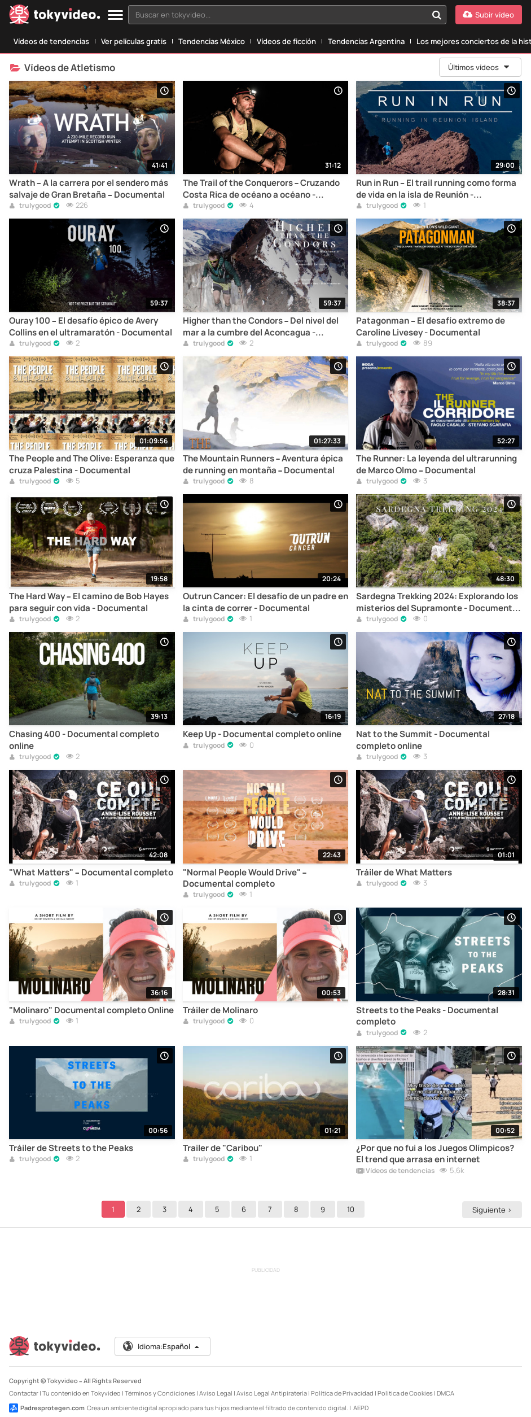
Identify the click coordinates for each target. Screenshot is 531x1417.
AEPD (360, 1407)
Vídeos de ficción (286, 41)
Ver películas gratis (133, 41)
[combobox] (287, 14)
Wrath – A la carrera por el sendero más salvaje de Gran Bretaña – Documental (88, 188)
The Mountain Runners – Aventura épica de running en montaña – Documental (263, 464)
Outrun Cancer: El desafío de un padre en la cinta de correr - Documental (265, 602)
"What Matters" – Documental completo (91, 872)
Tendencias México (211, 41)
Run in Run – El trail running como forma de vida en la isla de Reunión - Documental (436, 188)
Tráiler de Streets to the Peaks (71, 1148)
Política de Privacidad (342, 1393)
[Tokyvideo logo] (54, 16)
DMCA (445, 1393)
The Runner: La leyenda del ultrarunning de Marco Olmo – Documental (436, 464)
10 (352, 1209)
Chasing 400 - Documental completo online (84, 740)
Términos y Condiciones (160, 1393)
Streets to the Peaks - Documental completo (427, 1016)
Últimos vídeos (479, 67)
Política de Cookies (405, 1393)
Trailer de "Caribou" (222, 1148)
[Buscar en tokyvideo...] (436, 14)
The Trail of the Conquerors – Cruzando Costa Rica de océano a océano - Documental (261, 188)
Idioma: (161, 1346)
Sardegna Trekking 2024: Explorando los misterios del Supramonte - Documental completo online (438, 602)
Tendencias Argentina (366, 41)
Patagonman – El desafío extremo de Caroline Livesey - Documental (430, 326)
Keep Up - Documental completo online (262, 734)
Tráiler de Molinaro (220, 1010)
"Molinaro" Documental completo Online (91, 1010)
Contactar (23, 1393)
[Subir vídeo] (488, 14)
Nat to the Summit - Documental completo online (423, 740)
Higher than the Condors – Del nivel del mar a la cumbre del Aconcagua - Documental (261, 326)
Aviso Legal (215, 1393)
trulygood (30, 206)
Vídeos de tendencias (51, 41)
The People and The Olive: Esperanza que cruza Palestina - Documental (91, 464)
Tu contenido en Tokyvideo (81, 1393)
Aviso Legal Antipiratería (271, 1393)
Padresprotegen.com (47, 1407)
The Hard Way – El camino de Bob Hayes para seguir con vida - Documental (89, 602)
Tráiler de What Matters (404, 872)
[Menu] (115, 15)
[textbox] (278, 15)
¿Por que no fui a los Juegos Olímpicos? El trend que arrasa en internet (435, 1154)
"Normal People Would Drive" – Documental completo (245, 878)
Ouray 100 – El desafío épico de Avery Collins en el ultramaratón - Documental (90, 326)
